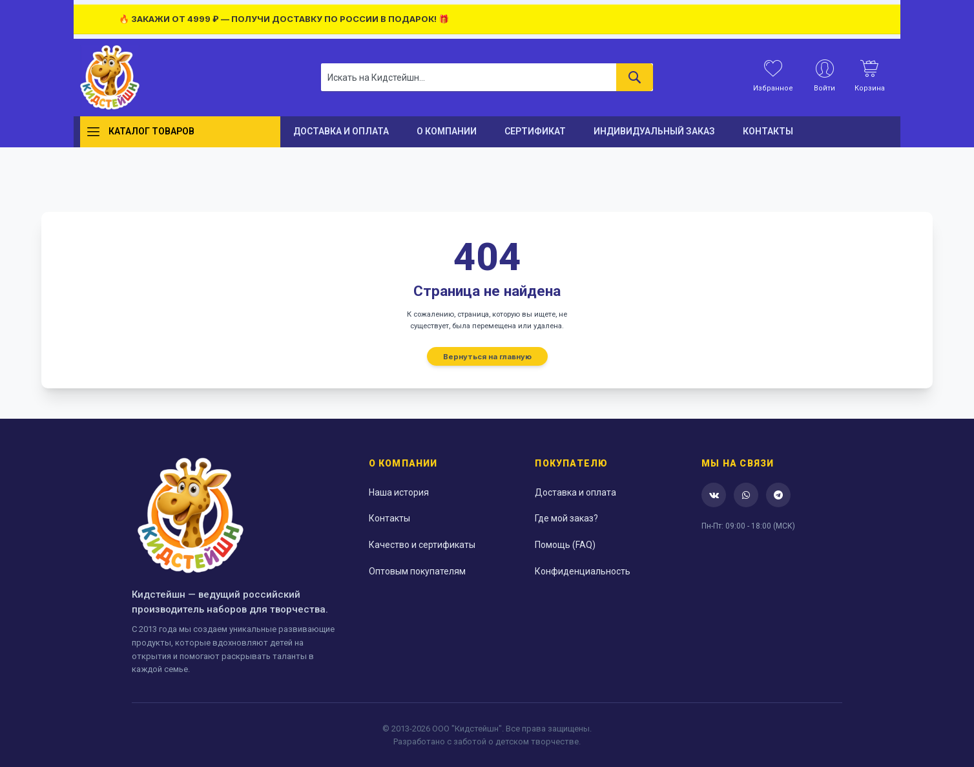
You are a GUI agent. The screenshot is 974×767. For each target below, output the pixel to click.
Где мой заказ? (566, 518)
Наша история (399, 492)
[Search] (634, 77)
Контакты (389, 518)
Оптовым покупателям (417, 571)
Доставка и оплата (575, 492)
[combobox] (486, 77)
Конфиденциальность (582, 571)
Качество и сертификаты (422, 545)
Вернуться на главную (487, 356)
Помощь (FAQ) (565, 545)
